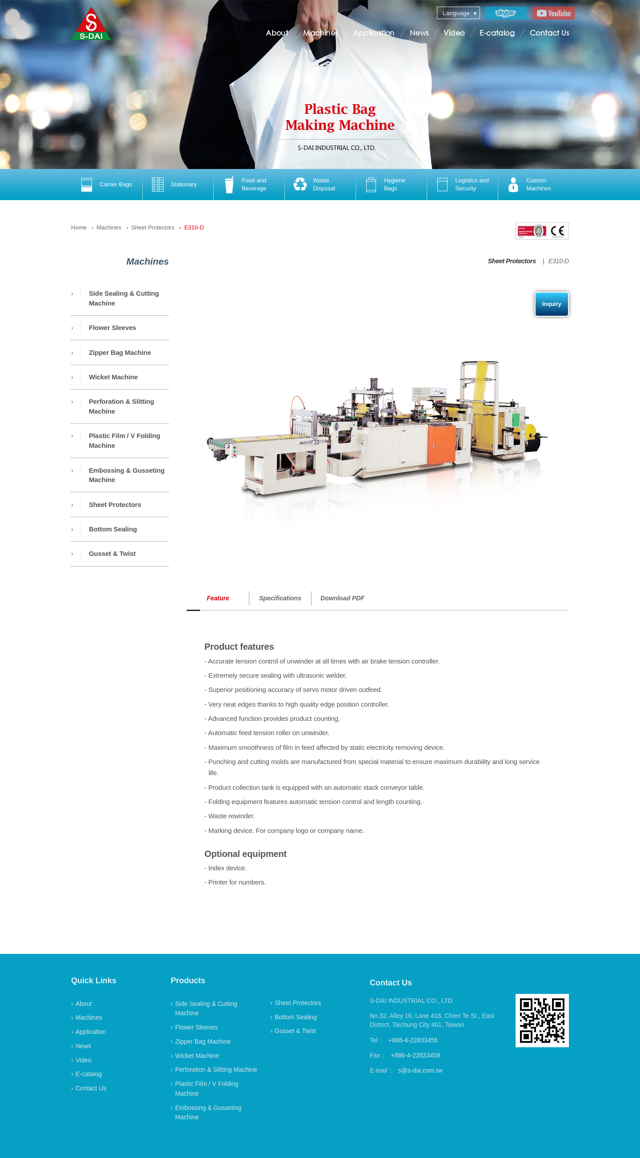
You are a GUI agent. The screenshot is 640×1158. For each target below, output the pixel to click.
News (419, 32)
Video (454, 32)
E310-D (194, 227)
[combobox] (458, 13)
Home (79, 227)
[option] (106, 184)
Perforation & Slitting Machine (121, 406)
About (277, 32)
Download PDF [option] (342, 598)
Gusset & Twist (112, 553)
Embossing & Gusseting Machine (126, 475)
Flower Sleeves (112, 327)
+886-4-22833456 (413, 1040)
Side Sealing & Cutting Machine (124, 298)
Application (373, 32)
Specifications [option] (280, 598)
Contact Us (549, 32)
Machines (320, 32)
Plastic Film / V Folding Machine (124, 440)
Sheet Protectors (152, 227)
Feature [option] (218, 598)
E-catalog (497, 32)
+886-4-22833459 (415, 1055)
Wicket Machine (113, 377)
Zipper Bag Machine (120, 352)
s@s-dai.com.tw (420, 1070)
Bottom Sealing (113, 529)
